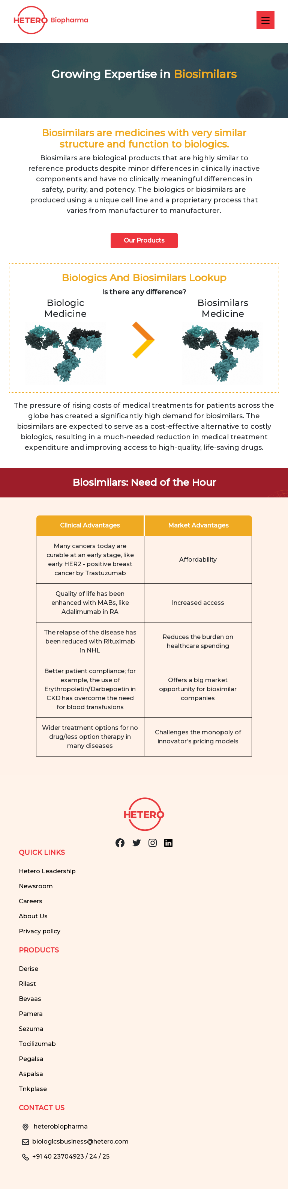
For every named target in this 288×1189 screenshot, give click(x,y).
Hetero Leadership (47, 871)
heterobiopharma (53, 1126)
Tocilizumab (37, 1043)
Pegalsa (31, 1058)
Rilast (27, 983)
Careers (30, 901)
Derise (28, 968)
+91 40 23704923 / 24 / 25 (64, 1156)
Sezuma (31, 1028)
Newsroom (36, 886)
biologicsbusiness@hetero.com (74, 1141)
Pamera (31, 1013)
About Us (33, 916)
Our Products (144, 240)
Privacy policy (39, 931)
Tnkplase (33, 1089)
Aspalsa (31, 1073)
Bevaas (30, 998)
